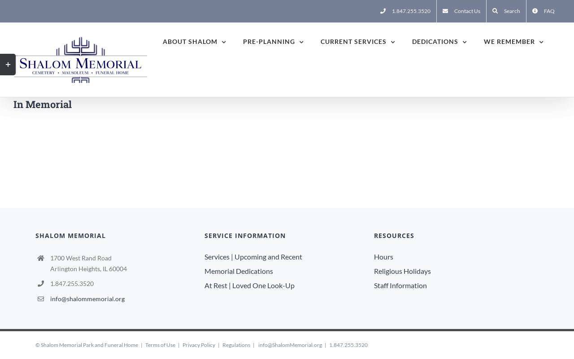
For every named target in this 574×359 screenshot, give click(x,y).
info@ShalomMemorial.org (290, 345)
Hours (383, 256)
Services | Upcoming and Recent (253, 256)
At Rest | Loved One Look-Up (249, 285)
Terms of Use (160, 345)
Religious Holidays (402, 271)
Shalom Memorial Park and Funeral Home (89, 345)
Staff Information (400, 285)
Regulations (236, 345)
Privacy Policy (199, 345)
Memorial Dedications (238, 271)
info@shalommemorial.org (87, 299)
